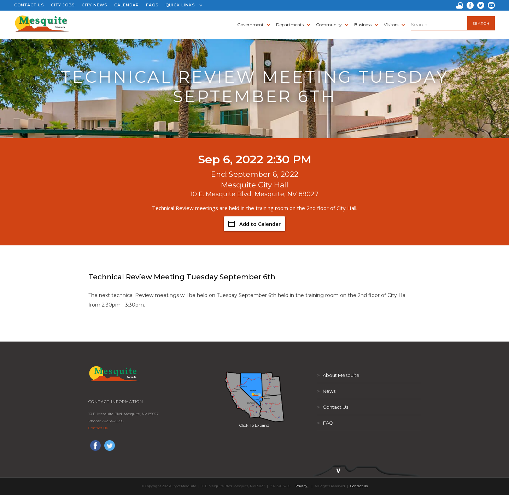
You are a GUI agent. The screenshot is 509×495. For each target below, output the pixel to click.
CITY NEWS (94, 4)
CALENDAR (126, 4)
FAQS (152, 4)
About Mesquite (338, 375)
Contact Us (97, 428)
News (326, 391)
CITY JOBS (63, 4)
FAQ (325, 423)
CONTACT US (29, 4)
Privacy (301, 486)
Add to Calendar (254, 223)
